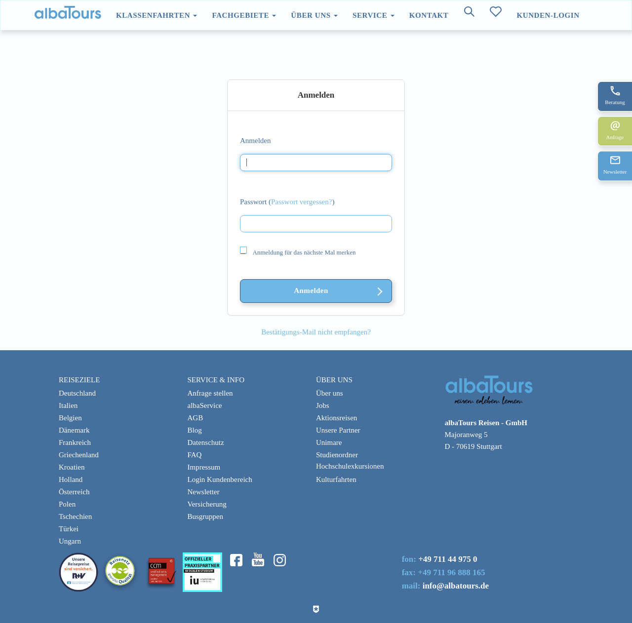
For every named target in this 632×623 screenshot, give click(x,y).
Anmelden (255, 141)
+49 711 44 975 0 (447, 559)
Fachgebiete (244, 15)
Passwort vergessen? (301, 202)
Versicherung (207, 504)
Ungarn (70, 541)
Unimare (329, 442)
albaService (205, 405)
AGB (195, 418)
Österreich (74, 492)
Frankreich (75, 442)
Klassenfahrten (156, 15)
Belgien (70, 418)
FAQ (195, 455)
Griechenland (79, 455)
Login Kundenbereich (220, 479)
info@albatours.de (456, 585)
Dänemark (74, 430)
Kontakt (429, 15)
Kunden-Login (547, 15)
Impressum (204, 467)
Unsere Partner (338, 430)
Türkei (69, 529)
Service (374, 15)
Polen (67, 504)
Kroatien (71, 467)
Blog (195, 430)
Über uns (314, 15)
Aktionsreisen (336, 418)
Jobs (322, 405)
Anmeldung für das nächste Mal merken (298, 252)
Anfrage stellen (210, 393)
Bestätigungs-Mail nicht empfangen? (316, 332)
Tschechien (75, 516)
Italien (68, 405)
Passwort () (287, 202)
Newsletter (204, 492)
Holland (70, 479)
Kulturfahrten (336, 479)
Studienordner (337, 455)
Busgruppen (206, 516)
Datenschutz (206, 442)
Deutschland (77, 393)
